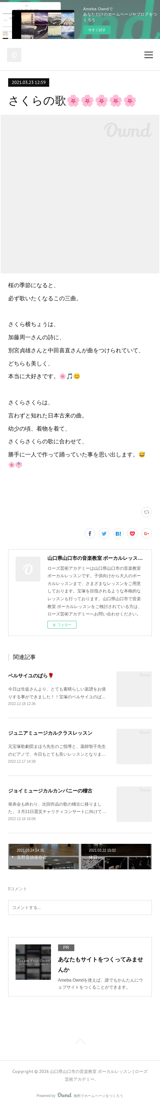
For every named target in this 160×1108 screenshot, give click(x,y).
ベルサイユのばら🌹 (31, 675)
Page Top (80, 1043)
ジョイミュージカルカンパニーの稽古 (50, 791)
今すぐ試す (97, 30)
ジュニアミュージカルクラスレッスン (50, 733)
